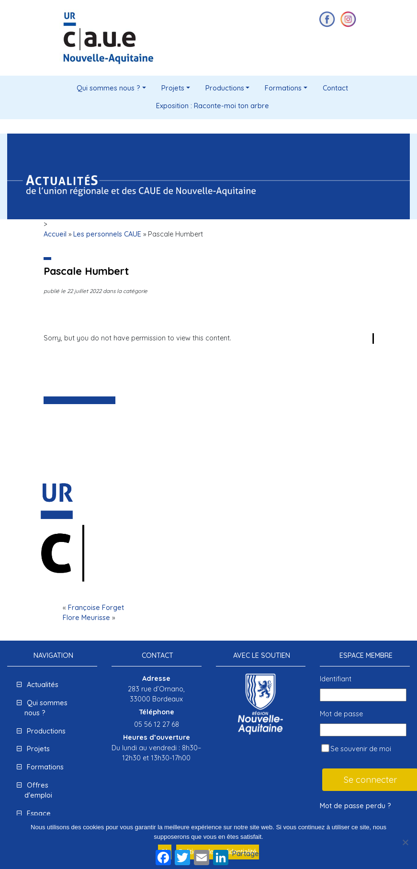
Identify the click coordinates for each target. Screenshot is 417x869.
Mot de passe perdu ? (355, 805)
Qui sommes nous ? (108, 88)
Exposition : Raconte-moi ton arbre (212, 106)
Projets (172, 88)
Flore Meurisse (86, 617)
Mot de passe (341, 714)
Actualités (42, 684)
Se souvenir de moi (356, 748)
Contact (335, 88)
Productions (224, 88)
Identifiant (335, 679)
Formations (283, 88)
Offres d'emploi (38, 790)
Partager (247, 853)
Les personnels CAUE (107, 234)
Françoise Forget (96, 607)
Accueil (55, 234)
